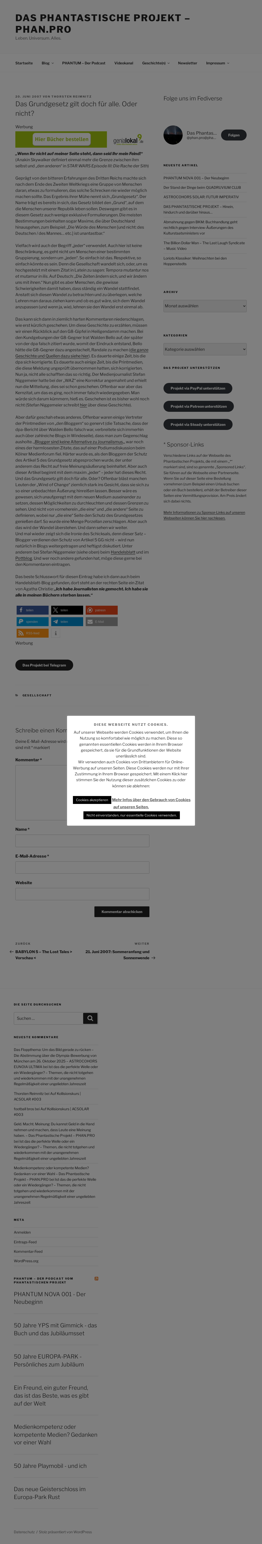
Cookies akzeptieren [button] (92, 800)
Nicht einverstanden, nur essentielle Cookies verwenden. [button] (131, 815)
